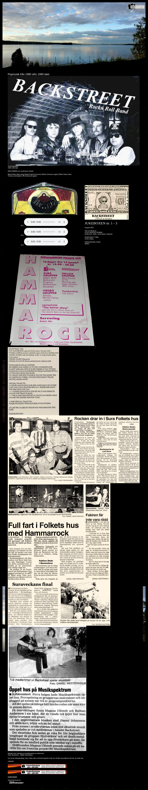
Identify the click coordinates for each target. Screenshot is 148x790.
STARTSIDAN (12, 777)
